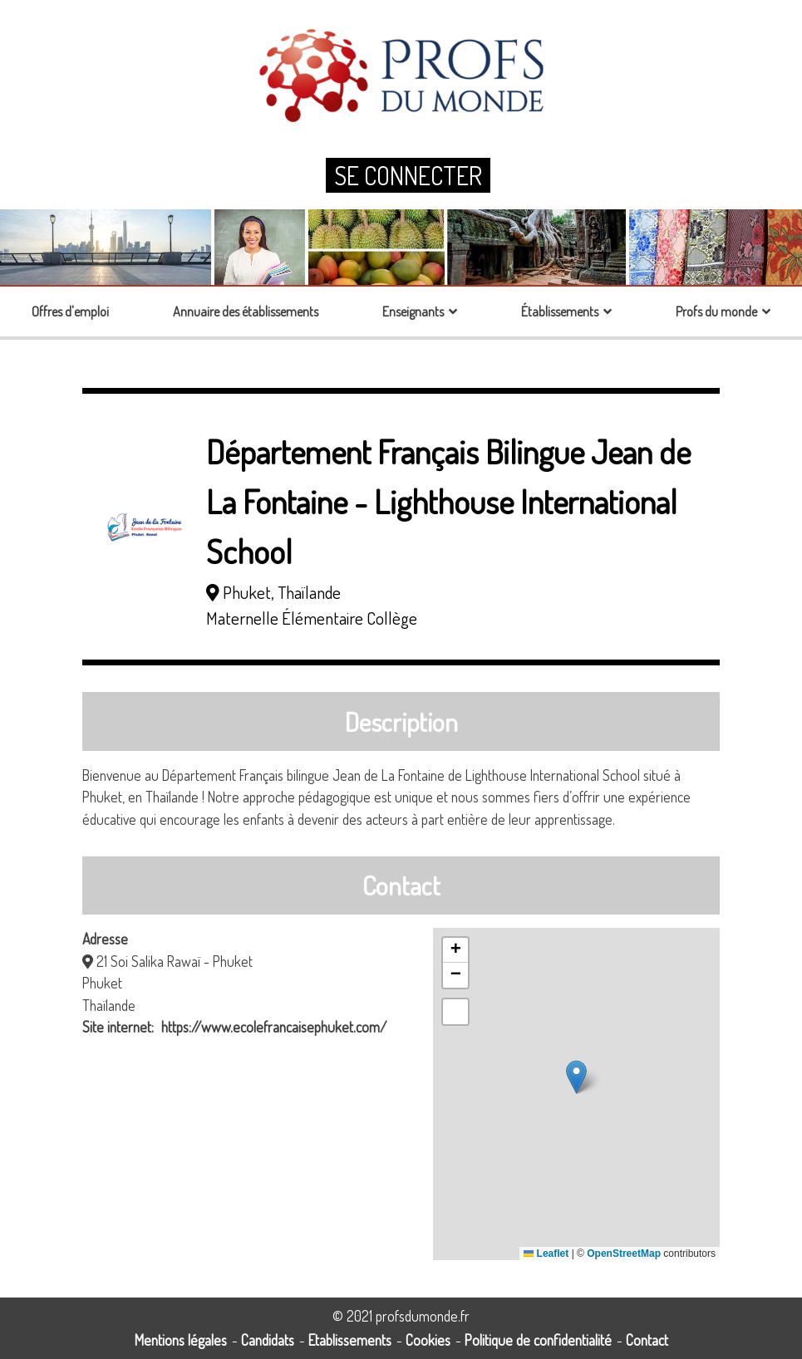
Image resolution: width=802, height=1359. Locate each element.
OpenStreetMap (624, 1253)
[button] (576, 1077)
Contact (647, 1340)
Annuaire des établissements (245, 311)
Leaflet (546, 1253)
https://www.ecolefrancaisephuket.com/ (273, 1027)
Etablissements (349, 1340)
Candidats (267, 1340)
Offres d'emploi (70, 311)
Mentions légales (181, 1340)
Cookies (428, 1340)
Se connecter (408, 175)
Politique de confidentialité (538, 1340)
